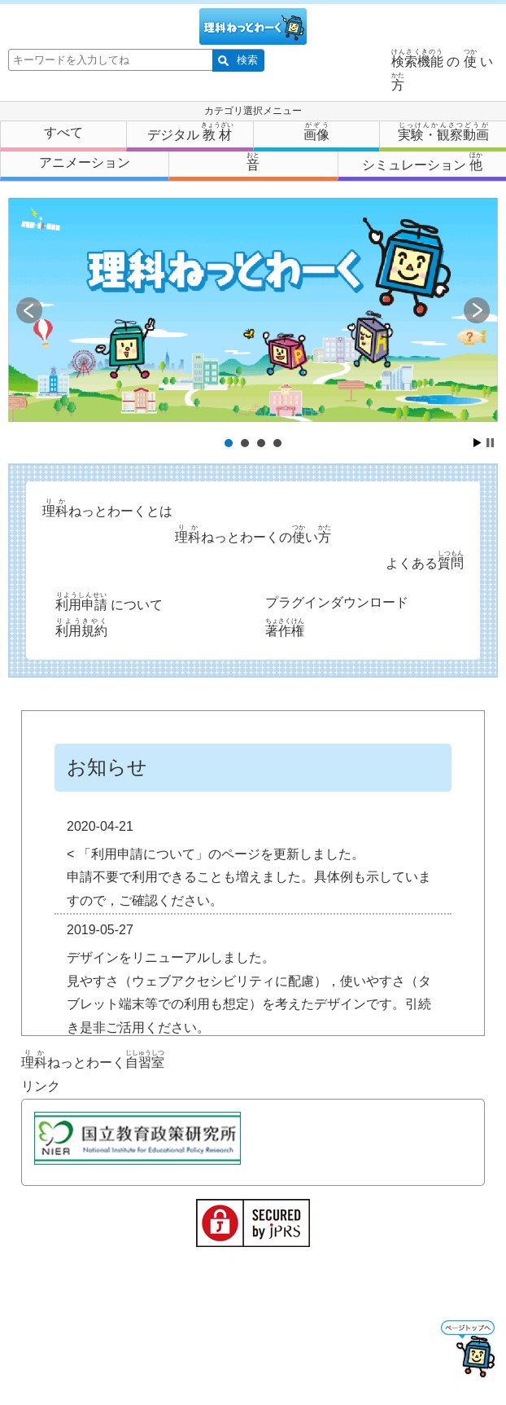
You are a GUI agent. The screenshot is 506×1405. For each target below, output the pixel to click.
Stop (490, 442)
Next (477, 310)
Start (477, 442)
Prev (29, 310)
